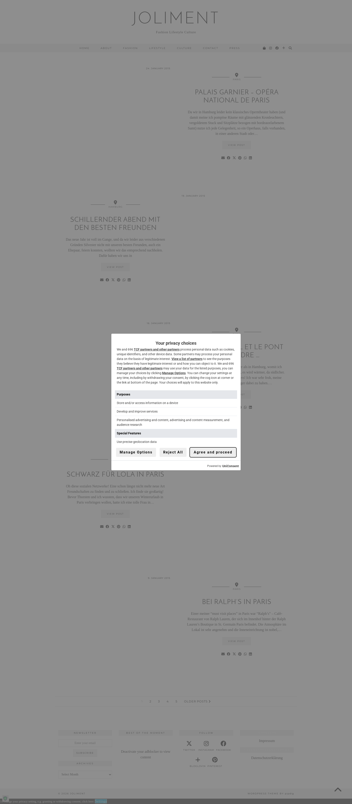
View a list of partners (187, 359)
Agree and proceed (213, 452)
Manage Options (174, 373)
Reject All (173, 452)
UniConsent (230, 466)
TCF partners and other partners (157, 349)
